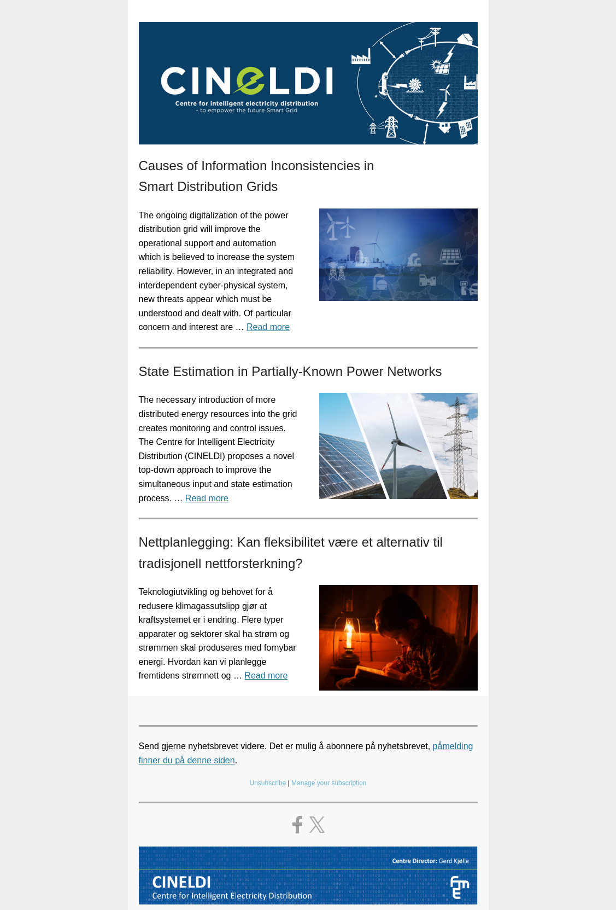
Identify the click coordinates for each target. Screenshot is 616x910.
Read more (268, 327)
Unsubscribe (268, 783)
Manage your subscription (328, 783)
